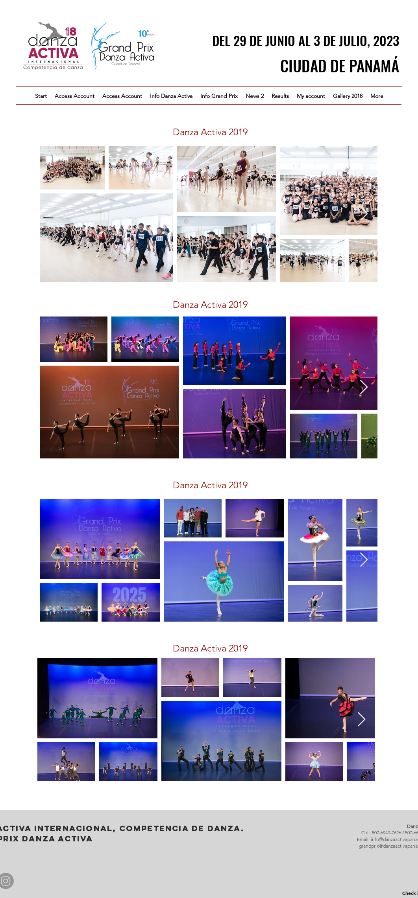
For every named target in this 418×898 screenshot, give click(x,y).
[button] (171, 96)
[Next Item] (363, 214)
